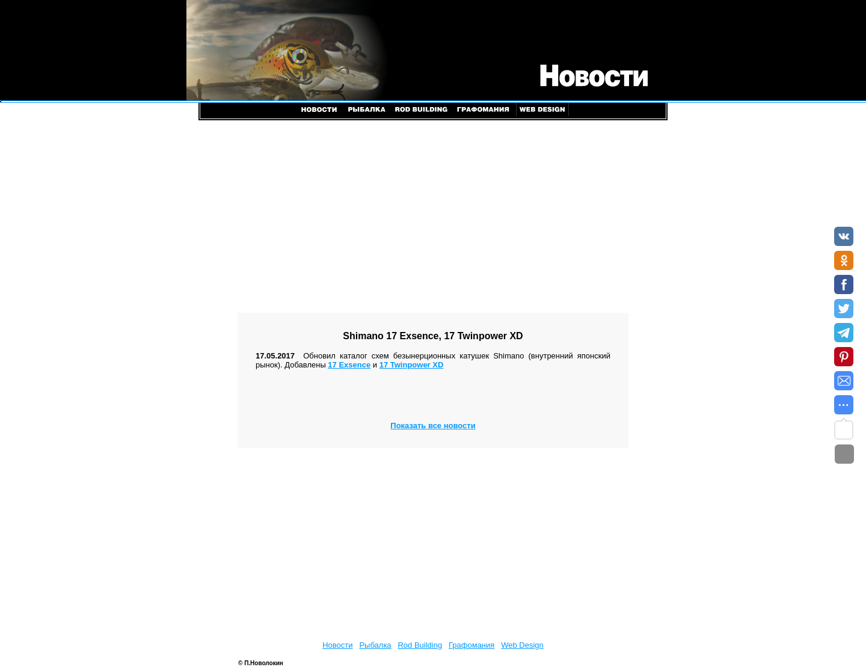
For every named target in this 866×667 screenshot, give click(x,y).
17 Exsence (349, 364)
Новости (337, 645)
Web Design (522, 645)
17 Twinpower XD (411, 364)
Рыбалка (375, 645)
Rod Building (420, 645)
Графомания (471, 645)
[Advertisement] (433, 216)
